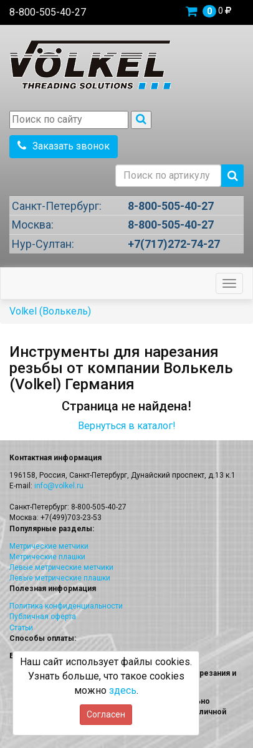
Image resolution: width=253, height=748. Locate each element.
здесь (122, 690)
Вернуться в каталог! (127, 426)
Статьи (21, 627)
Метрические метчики (48, 546)
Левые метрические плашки (59, 578)
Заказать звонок (63, 146)
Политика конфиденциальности (66, 606)
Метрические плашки (47, 556)
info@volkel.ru (59, 485)
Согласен (106, 714)
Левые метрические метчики (61, 567)
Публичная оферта (42, 616)
